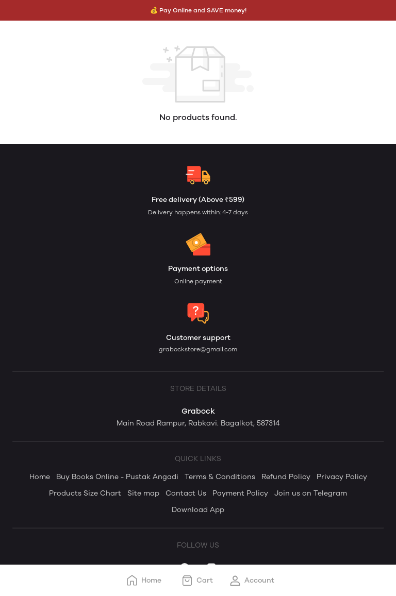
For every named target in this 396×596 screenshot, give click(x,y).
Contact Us (186, 493)
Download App (198, 509)
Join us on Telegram (310, 493)
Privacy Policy (342, 476)
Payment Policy (240, 493)
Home (39, 476)
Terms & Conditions (220, 476)
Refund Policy (285, 476)
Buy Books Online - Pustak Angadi (117, 476)
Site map (143, 493)
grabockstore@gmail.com (198, 349)
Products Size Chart (85, 493)
